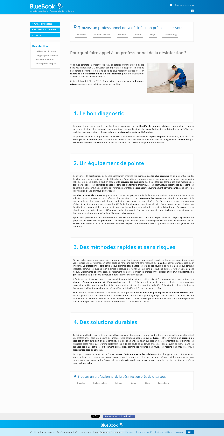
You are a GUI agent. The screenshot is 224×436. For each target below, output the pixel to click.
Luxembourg (170, 34)
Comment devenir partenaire (119, 416)
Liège (152, 34)
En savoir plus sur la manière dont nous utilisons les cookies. (155, 432)
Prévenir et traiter (45, 59)
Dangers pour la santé (47, 55)
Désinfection (40, 46)
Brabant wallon (102, 34)
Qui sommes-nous (184, 5)
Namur (138, 34)
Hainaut (122, 34)
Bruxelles (81, 34)
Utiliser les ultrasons (46, 51)
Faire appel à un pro (46, 63)
